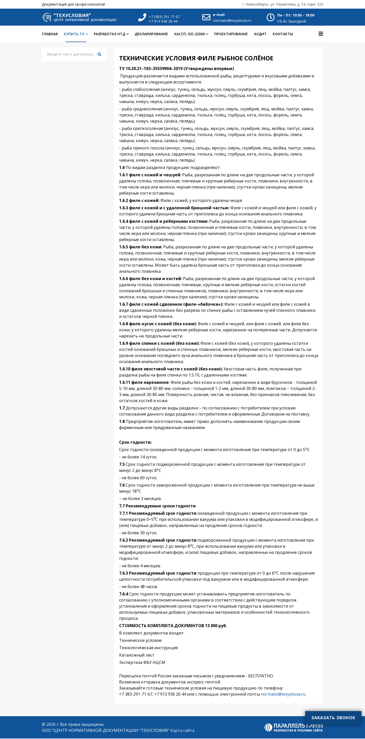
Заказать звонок (333, 717)
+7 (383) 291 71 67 (164, 16)
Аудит (260, 34)
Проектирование (231, 34)
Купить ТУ (74, 34)
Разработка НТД (109, 34)
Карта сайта (182, 731)
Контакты (283, 34)
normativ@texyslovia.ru (232, 20)
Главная (50, 34)
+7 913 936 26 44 (163, 21)
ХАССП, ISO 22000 (189, 34)
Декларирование (151, 34)
